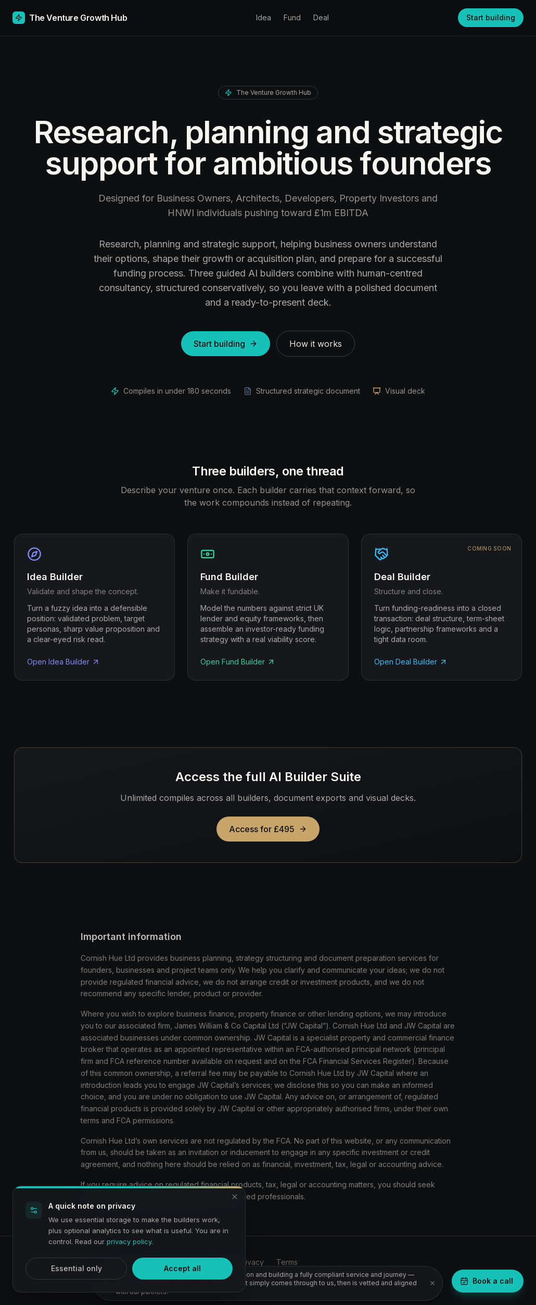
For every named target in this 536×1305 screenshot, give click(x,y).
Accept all (182, 1268)
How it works (315, 343)
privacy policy (129, 1241)
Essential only (76, 1268)
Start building (490, 17)
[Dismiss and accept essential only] (235, 1197)
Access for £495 (268, 829)
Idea (263, 17)
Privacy (251, 1262)
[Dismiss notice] (432, 1283)
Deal (321, 17)
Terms (287, 1262)
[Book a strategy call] (488, 1281)
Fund (292, 17)
